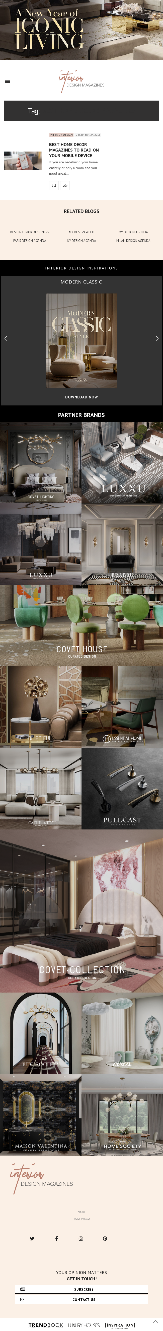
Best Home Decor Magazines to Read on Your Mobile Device (74, 150)
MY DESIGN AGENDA (133, 232)
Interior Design (61, 134)
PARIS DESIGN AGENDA (29, 241)
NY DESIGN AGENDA (81, 241)
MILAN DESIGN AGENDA (133, 241)
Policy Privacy (81, 1218)
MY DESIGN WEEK (81, 232)
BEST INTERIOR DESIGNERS (29, 232)
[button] (157, 338)
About (81, 1212)
